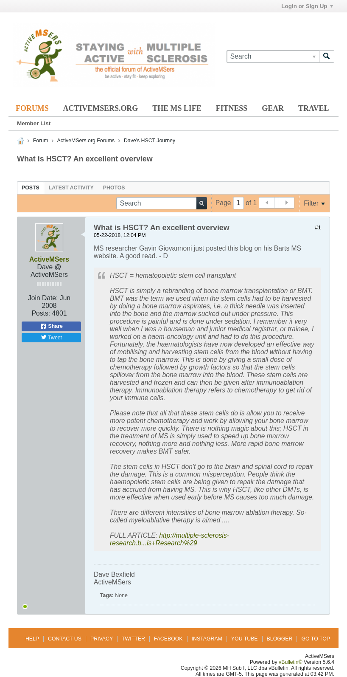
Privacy (101, 639)
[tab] (30, 187)
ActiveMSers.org (100, 108)
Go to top (315, 639)
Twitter (133, 639)
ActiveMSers (49, 259)
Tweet (51, 337)
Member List (33, 123)
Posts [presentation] (30, 188)
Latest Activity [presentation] (71, 188)
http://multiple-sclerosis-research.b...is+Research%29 (169, 539)
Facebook (168, 639)
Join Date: (43, 298)
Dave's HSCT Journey (149, 141)
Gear (273, 108)
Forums (32, 108)
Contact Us (64, 639)
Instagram (207, 639)
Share (51, 326)
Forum (40, 141)
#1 (318, 227)
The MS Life (176, 108)
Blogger (280, 639)
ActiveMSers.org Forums (86, 141)
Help (32, 639)
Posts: (41, 313)
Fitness (232, 108)
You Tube (244, 639)
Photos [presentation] (114, 188)
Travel (313, 108)
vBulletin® (290, 662)
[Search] (273, 56)
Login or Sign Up (307, 6)
